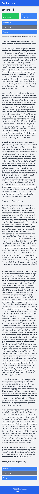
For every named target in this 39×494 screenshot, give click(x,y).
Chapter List (7, 27)
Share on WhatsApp (7, 16)
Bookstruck (8, 3)
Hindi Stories (19, 491)
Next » (5, 32)
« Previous (7, 23)
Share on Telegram (25, 16)
